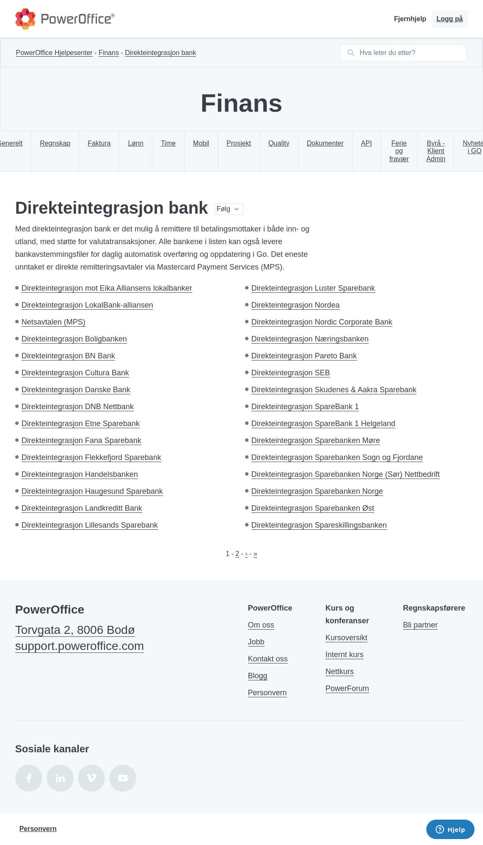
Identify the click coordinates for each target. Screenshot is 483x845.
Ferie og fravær (399, 151)
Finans (109, 52)
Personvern (267, 692)
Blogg (258, 676)
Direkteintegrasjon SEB (290, 373)
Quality (279, 143)
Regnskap (55, 143)
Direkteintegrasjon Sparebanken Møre (315, 440)
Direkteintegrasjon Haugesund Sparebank (92, 491)
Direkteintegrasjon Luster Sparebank (313, 288)
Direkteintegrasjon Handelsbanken (80, 474)
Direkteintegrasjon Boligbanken (74, 339)
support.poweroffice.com (79, 645)
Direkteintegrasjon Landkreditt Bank (82, 508)
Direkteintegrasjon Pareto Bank (304, 356)
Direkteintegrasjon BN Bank (68, 356)
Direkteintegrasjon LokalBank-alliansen (87, 305)
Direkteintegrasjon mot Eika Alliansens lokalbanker (107, 288)
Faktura (99, 143)
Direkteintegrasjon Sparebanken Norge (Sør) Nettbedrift (345, 474)
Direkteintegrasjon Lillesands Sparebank (90, 525)
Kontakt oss (268, 659)
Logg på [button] (449, 18)
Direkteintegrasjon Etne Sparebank (81, 423)
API (366, 143)
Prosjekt (238, 143)
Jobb (256, 642)
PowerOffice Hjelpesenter (54, 52)
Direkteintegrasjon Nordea (295, 305)
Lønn (135, 143)
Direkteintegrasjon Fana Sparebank (81, 440)
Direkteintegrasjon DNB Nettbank (78, 406)
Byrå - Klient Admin (435, 151)
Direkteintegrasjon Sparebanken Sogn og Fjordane (337, 457)
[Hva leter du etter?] (410, 53)
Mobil (201, 143)
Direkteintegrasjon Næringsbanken (310, 339)
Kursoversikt (346, 637)
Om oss (261, 625)
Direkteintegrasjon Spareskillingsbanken (319, 525)
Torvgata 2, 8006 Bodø (75, 629)
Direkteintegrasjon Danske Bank (76, 389)
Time (168, 143)
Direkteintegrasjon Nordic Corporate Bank (321, 322)
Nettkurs (340, 671)
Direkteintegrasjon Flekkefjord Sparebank (91, 457)
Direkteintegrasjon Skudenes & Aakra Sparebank (334, 389)
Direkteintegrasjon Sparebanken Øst (312, 508)
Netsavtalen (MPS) (54, 322)
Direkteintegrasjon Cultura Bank (75, 373)
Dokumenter (325, 143)
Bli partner (420, 625)
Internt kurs (345, 654)
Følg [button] (223, 208)
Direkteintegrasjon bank (160, 52)
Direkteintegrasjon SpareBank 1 (305, 406)
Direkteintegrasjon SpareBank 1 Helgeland (323, 423)
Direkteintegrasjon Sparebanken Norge (317, 491)
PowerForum (347, 688)
